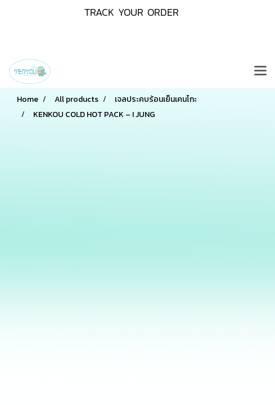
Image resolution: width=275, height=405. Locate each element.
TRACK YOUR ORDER (131, 12)
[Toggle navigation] (260, 71)
